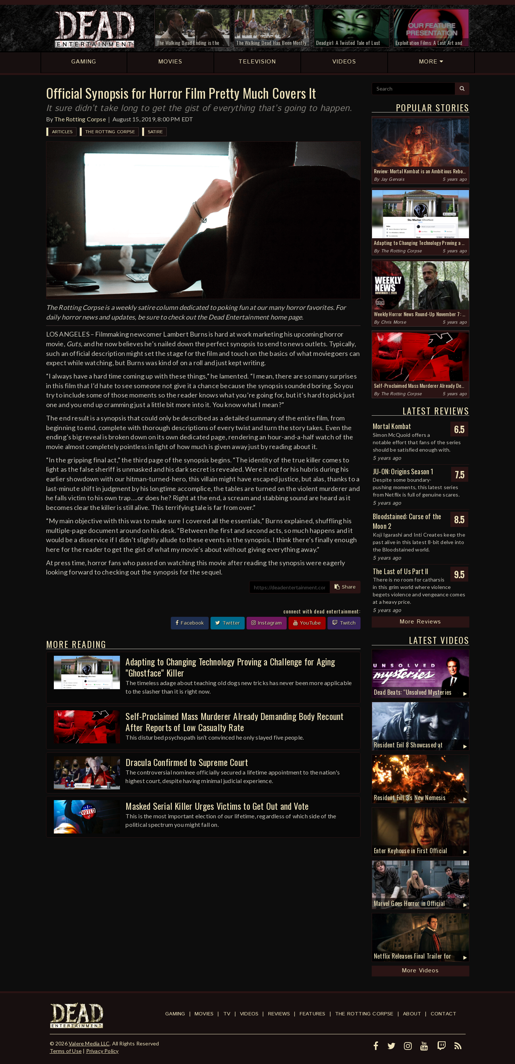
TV (226, 1014)
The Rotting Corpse (80, 118)
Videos (249, 1014)
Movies (204, 1014)
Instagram (266, 623)
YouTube (307, 623)
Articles (62, 132)
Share (345, 587)
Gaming (175, 1014)
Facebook (190, 623)
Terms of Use (66, 1051)
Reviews (279, 1014)
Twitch (344, 623)
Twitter (227, 623)
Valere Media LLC (89, 1043)
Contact (443, 1014)
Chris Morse (393, 322)
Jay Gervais (392, 179)
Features (313, 1014)
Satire (155, 132)
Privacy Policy (102, 1051)
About (412, 1014)
